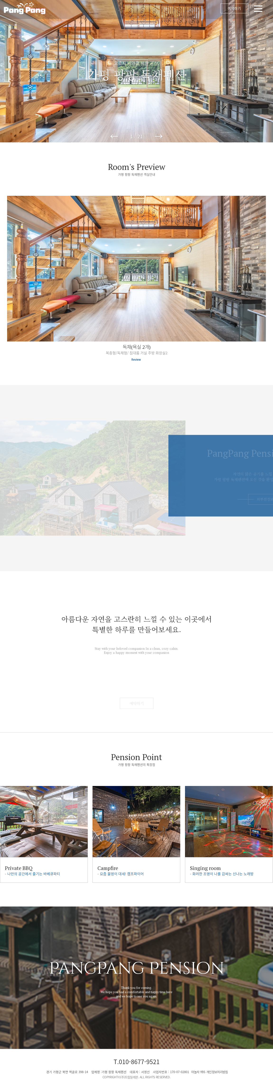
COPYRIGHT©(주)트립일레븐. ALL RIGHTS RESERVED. (136, 1077)
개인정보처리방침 (217, 1072)
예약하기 (234, 8)
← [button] (114, 136)
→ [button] (159, 136)
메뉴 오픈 (160, 9)
